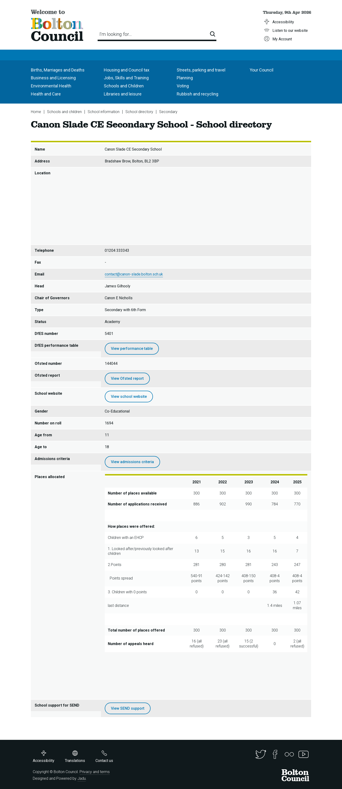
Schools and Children (124, 85)
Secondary (168, 111)
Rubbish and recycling (197, 93)
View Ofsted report (127, 378)
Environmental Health (51, 85)
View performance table (132, 348)
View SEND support (127, 708)
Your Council (261, 69)
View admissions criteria (132, 462)
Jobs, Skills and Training (126, 77)
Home (36, 111)
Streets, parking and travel (201, 69)
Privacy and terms (95, 772)
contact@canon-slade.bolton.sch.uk (134, 274)
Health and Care (46, 93)
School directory (139, 111)
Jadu (81, 778)
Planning (185, 77)
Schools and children (64, 111)
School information (103, 111)
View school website (129, 396)
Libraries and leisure (123, 93)
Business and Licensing (53, 77)
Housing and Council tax (126, 69)
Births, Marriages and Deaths (58, 69)
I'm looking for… (116, 34)
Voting (183, 85)
